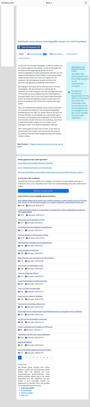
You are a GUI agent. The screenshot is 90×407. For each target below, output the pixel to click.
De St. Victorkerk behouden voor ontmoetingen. (35, 168)
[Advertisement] (52, 23)
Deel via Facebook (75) (28, 47)
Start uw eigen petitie (43, 191)
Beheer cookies (27, 393)
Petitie (21, 54)
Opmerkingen (56, 54)
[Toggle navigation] (86, 3)
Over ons (24, 395)
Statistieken (72, 54)
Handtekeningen (37, 54)
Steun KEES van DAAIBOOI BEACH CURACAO (35, 163)
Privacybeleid (24, 58)
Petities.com (7, 2)
